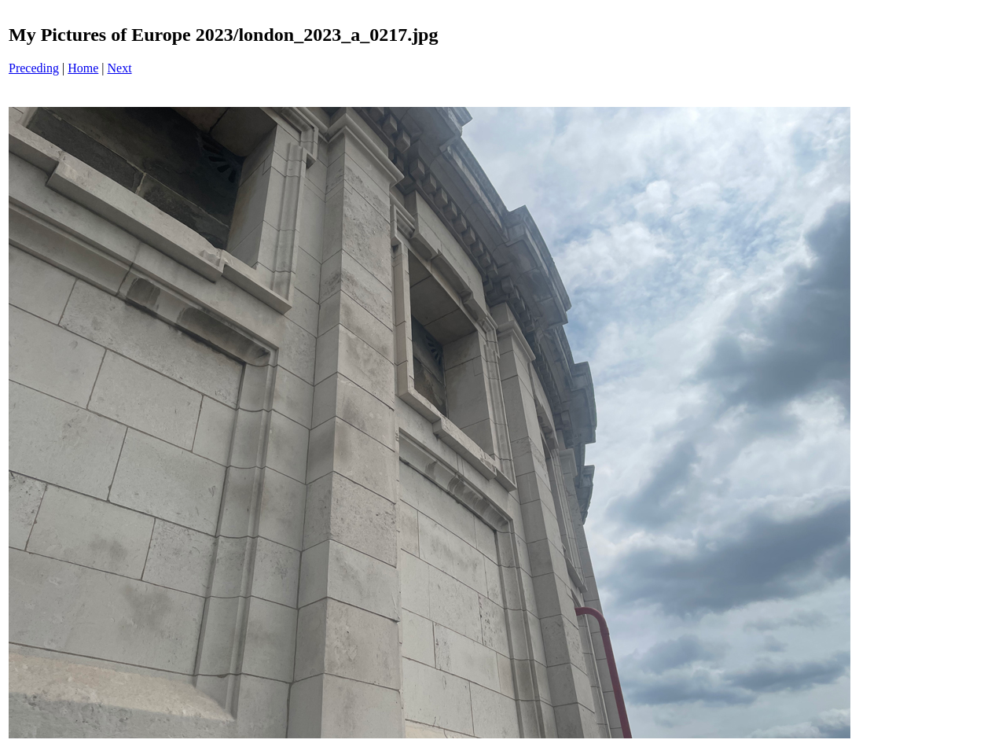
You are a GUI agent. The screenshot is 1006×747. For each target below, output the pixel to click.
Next (120, 68)
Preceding (34, 68)
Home (83, 68)
